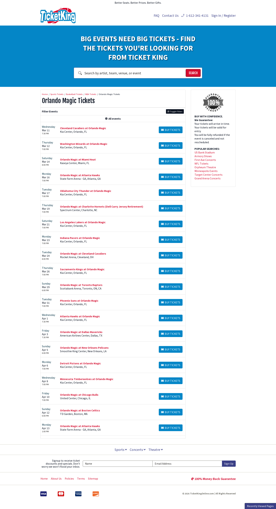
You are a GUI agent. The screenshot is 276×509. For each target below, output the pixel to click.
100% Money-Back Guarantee (213, 479)
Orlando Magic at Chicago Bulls (79, 394)
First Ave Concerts (205, 160)
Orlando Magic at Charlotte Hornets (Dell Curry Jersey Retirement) (101, 206)
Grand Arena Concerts (208, 178)
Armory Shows (203, 156)
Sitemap (93, 478)
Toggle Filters (174, 111)
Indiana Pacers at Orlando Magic (80, 238)
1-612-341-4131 (195, 15)
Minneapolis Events (206, 171)
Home (44, 478)
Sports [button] (121, 449)
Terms (81, 478)
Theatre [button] (155, 449)
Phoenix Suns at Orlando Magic (79, 300)
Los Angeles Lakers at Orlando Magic (83, 222)
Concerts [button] (138, 449)
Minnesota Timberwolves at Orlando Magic (86, 379)
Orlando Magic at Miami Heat (78, 159)
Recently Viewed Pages (260, 506)
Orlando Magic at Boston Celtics (80, 410)
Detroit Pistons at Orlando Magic (80, 363)
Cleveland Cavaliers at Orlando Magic (83, 128)
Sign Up (228, 463)
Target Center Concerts (208, 174)
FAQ (156, 15)
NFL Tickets (201, 163)
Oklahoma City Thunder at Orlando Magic (85, 191)
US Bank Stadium (205, 152)
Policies (69, 478)
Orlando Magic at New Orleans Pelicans (84, 347)
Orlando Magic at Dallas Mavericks (81, 332)
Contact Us (170, 15)
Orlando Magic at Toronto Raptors (81, 285)
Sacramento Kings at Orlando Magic (82, 269)
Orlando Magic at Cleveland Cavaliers (83, 253)
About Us (56, 478)
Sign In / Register (223, 15)
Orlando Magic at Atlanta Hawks (80, 175)
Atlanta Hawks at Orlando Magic (80, 316)
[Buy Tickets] (171, 130)
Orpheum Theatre (205, 167)
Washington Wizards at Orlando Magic (83, 144)
